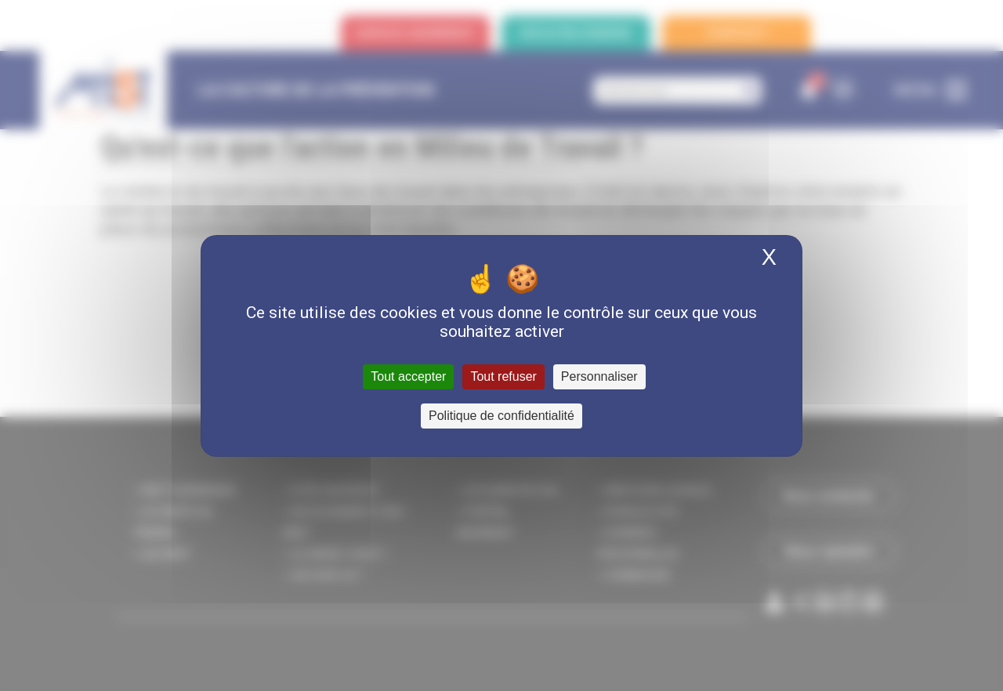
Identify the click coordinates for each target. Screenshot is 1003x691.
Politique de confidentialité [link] (501, 415)
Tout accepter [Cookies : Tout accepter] (408, 376)
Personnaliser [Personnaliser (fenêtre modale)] (599, 376)
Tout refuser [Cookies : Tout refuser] (503, 376)
